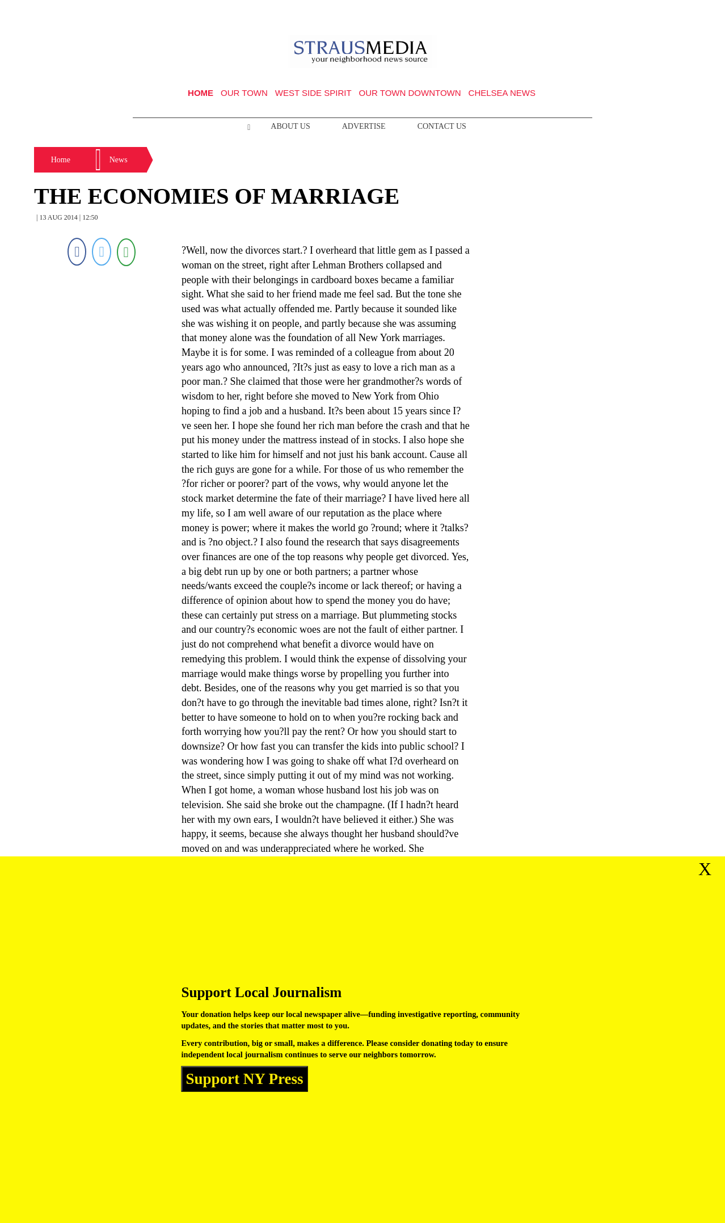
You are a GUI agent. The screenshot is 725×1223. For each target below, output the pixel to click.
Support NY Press (245, 1078)
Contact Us (442, 126)
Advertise (364, 126)
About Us (290, 126)
